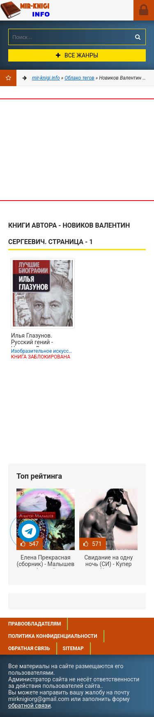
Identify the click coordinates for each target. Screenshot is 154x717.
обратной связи (29, 705)
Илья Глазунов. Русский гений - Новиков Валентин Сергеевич (36, 339)
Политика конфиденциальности (52, 636)
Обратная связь (29, 648)
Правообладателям (34, 624)
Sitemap (73, 648)
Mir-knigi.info (47, 10)
